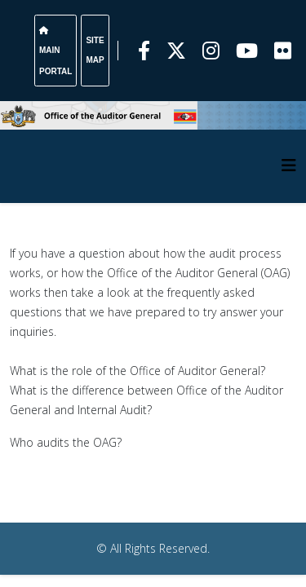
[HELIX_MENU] (289, 165)
